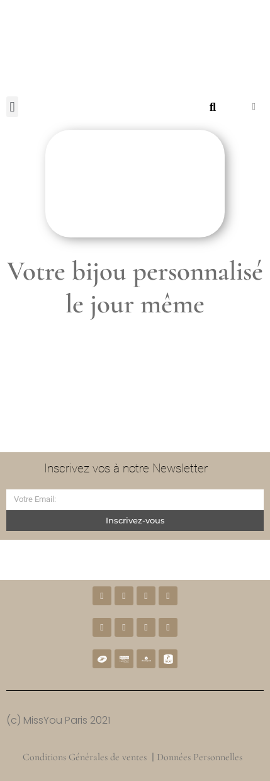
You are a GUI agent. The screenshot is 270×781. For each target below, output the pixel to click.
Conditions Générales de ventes (85, 757)
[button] (12, 106)
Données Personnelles (201, 757)
